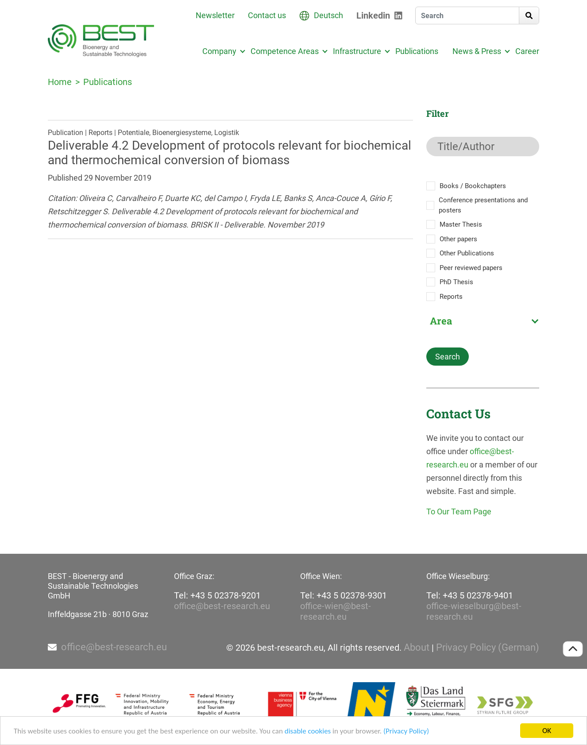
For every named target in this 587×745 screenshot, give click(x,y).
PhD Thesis (456, 282)
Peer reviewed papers (471, 268)
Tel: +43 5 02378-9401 (469, 595)
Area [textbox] (441, 321)
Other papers (458, 239)
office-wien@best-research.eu (335, 611)
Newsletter (215, 15)
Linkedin (373, 15)
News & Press (476, 51)
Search (447, 356)
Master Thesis (461, 224)
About (416, 647)
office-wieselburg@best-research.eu (473, 611)
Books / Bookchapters (473, 186)
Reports (451, 297)
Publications (416, 51)
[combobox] (482, 321)
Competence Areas (285, 51)
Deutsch (328, 15)
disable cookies (308, 731)
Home (60, 82)
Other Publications (467, 253)
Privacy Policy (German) (487, 647)
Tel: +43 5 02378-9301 (343, 595)
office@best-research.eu (222, 606)
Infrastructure (357, 51)
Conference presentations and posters (483, 205)
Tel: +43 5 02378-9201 (217, 595)
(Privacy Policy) (406, 731)
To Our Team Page (458, 511)
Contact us (267, 15)
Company (219, 51)
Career (527, 51)
